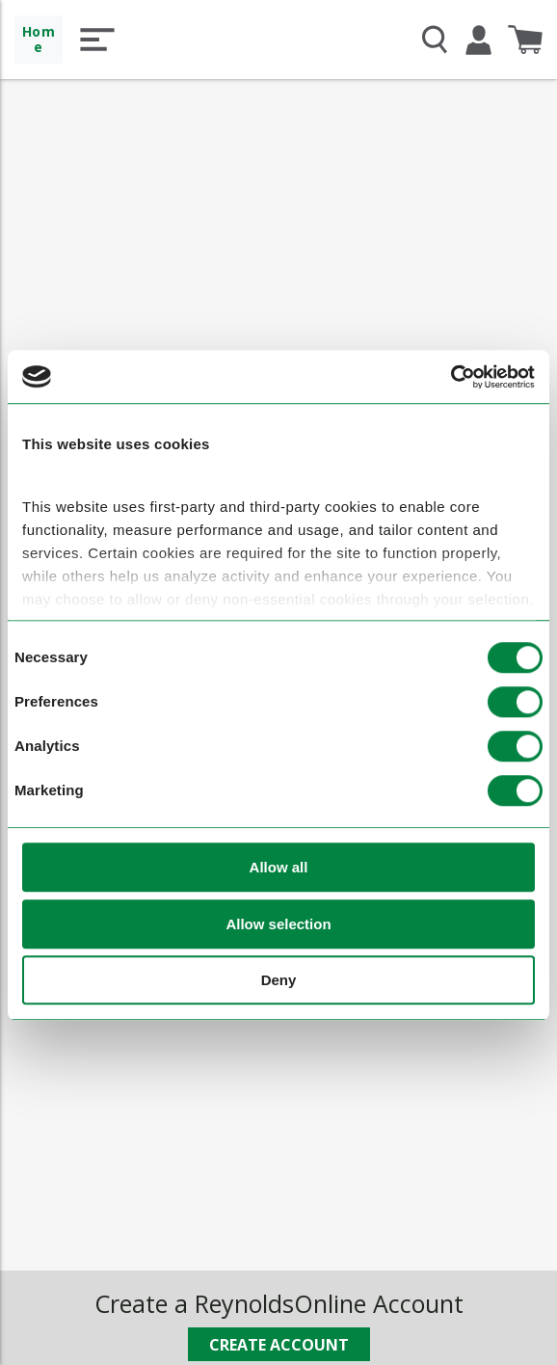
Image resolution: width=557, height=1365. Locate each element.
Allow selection (278, 924)
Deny (279, 981)
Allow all (279, 868)
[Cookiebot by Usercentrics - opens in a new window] (450, 376)
